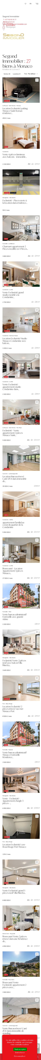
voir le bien (21, 98)
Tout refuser (20, 1052)
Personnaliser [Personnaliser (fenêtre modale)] (19, 1056)
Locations (16, 74)
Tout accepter (20, 1049)
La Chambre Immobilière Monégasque (9, 25)
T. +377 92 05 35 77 (9, 19)
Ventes (7, 74)
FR (30, 4)
